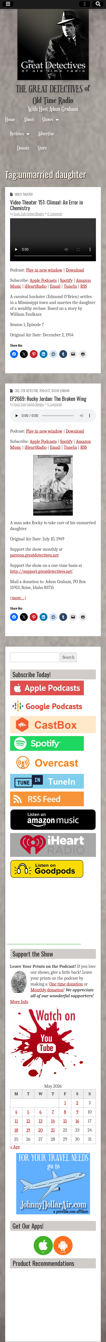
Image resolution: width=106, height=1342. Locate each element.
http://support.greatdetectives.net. (41, 571)
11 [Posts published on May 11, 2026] (16, 1121)
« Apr (15, 1147)
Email (55, 286)
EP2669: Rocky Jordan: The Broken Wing (48, 398)
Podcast (45, 390)
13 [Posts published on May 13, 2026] (40, 1121)
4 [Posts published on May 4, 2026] (16, 1112)
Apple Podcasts (43, 280)
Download (75, 270)
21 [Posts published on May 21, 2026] (53, 1130)
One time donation (66, 984)
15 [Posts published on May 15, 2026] (65, 1121)
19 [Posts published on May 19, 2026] (28, 1130)
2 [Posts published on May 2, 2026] (77, 1103)
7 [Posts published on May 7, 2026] (53, 1112)
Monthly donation (46, 990)
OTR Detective (29, 390)
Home (10, 119)
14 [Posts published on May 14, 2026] (53, 1121)
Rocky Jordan (60, 390)
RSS (83, 286)
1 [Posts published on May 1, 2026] (65, 1103)
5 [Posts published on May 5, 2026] (28, 1112)
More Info (19, 1001)
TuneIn (70, 286)
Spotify (66, 280)
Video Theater (24, 194)
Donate (23, 148)
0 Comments (54, 213)
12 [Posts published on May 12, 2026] (28, 1121)
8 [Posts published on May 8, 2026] (65, 1112)
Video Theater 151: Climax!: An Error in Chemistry (46, 205)
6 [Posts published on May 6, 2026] (41, 1112)
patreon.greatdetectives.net (34, 555)
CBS (17, 390)
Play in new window (44, 270)
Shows (47, 119)
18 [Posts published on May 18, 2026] (16, 1130)
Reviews (17, 133)
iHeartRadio (35, 286)
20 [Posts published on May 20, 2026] (40, 1130)
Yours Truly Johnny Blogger (29, 213)
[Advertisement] (44, 913)
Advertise (46, 133)
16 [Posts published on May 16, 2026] (77, 1121)
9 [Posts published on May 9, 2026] (77, 1112)
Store (42, 148)
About (29, 119)
